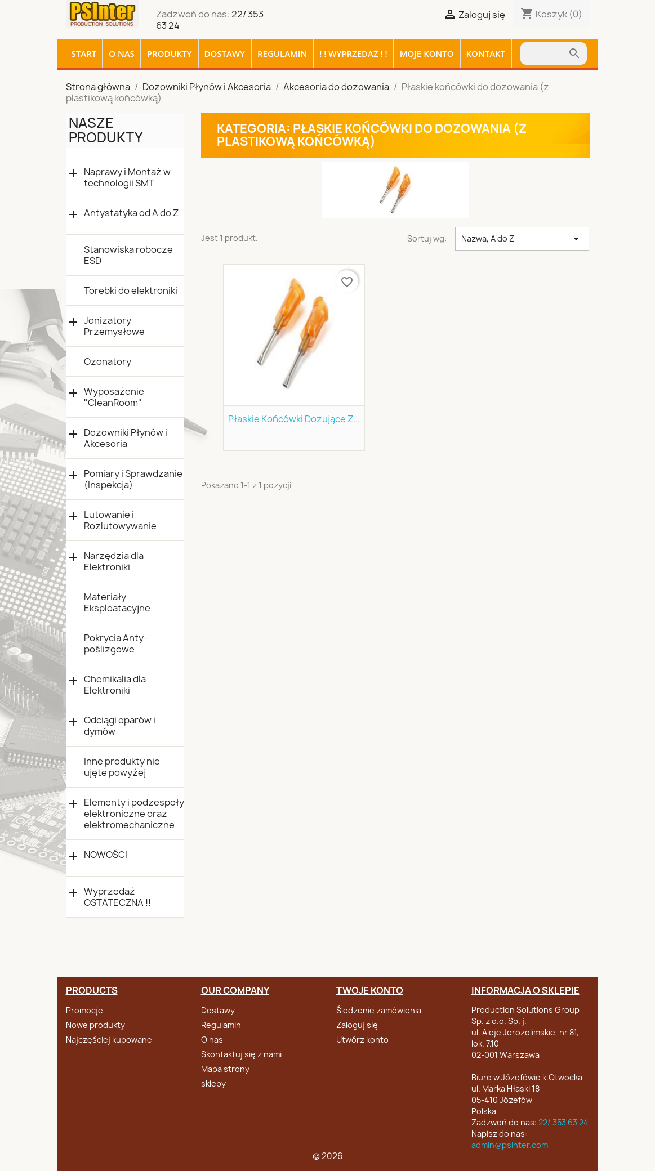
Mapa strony (225, 1068)
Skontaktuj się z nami (241, 1054)
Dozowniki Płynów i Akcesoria (125, 438)
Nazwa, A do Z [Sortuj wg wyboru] (522, 238)
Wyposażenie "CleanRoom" (114, 397)
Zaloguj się (357, 1025)
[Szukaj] (543, 53)
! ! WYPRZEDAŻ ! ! (353, 53)
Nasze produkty (105, 130)
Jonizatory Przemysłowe (114, 326)
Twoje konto (369, 990)
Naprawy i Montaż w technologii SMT (127, 177)
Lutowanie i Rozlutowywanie (120, 520)
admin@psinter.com (509, 1144)
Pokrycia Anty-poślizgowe (116, 643)
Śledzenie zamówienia (378, 1010)
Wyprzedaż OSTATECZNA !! (117, 897)
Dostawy (225, 53)
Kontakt (486, 53)
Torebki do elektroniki (130, 290)
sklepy (213, 1083)
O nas (122, 53)
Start (84, 53)
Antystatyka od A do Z (131, 213)
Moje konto (427, 53)
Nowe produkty (95, 1025)
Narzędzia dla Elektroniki (114, 561)
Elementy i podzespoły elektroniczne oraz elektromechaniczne (134, 813)
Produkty (169, 53)
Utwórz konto (362, 1039)
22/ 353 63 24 (563, 1122)
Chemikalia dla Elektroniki (115, 684)
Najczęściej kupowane (109, 1039)
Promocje (84, 1010)
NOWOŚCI (105, 855)
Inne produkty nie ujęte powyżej (122, 767)
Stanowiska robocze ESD (128, 255)
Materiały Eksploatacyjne (117, 602)
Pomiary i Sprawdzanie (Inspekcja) (133, 479)
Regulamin (282, 53)
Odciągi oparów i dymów (119, 725)
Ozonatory (107, 361)
